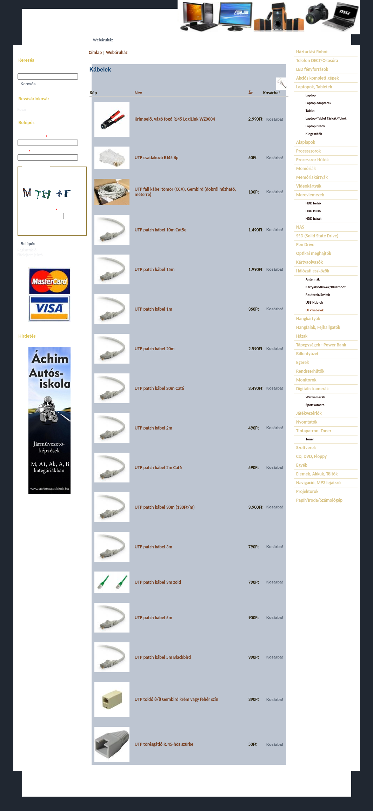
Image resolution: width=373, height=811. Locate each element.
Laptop (311, 95)
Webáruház (116, 52)
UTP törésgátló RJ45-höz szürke (164, 744)
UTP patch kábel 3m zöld (158, 582)
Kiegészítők (314, 133)
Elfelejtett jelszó (30, 255)
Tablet (310, 110)
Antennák (313, 279)
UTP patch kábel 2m (153, 428)
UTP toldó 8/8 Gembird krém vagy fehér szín (176, 699)
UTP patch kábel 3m (153, 546)
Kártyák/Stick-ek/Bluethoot (326, 287)
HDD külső (313, 211)
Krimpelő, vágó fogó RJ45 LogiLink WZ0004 (175, 119)
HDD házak (313, 218)
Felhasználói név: (33, 137)
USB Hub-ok (314, 302)
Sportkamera (315, 405)
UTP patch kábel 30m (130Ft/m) (165, 507)
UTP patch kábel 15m (155, 269)
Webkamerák (315, 397)
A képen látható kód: (40, 210)
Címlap (95, 52)
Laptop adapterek (318, 103)
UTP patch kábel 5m (153, 617)
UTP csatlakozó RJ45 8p (157, 157)
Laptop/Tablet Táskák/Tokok (326, 118)
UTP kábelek (315, 310)
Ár (250, 92)
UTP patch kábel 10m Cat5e (160, 229)
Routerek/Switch (318, 294)
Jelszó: (24, 152)
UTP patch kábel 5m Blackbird (163, 657)
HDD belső (313, 203)
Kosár (22, 109)
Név (138, 92)
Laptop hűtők (315, 126)
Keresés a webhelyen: (35, 71)
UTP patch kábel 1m (153, 309)
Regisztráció (27, 250)
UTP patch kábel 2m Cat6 (158, 467)
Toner (310, 439)
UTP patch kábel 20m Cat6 (159, 388)
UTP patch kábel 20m (155, 348)
